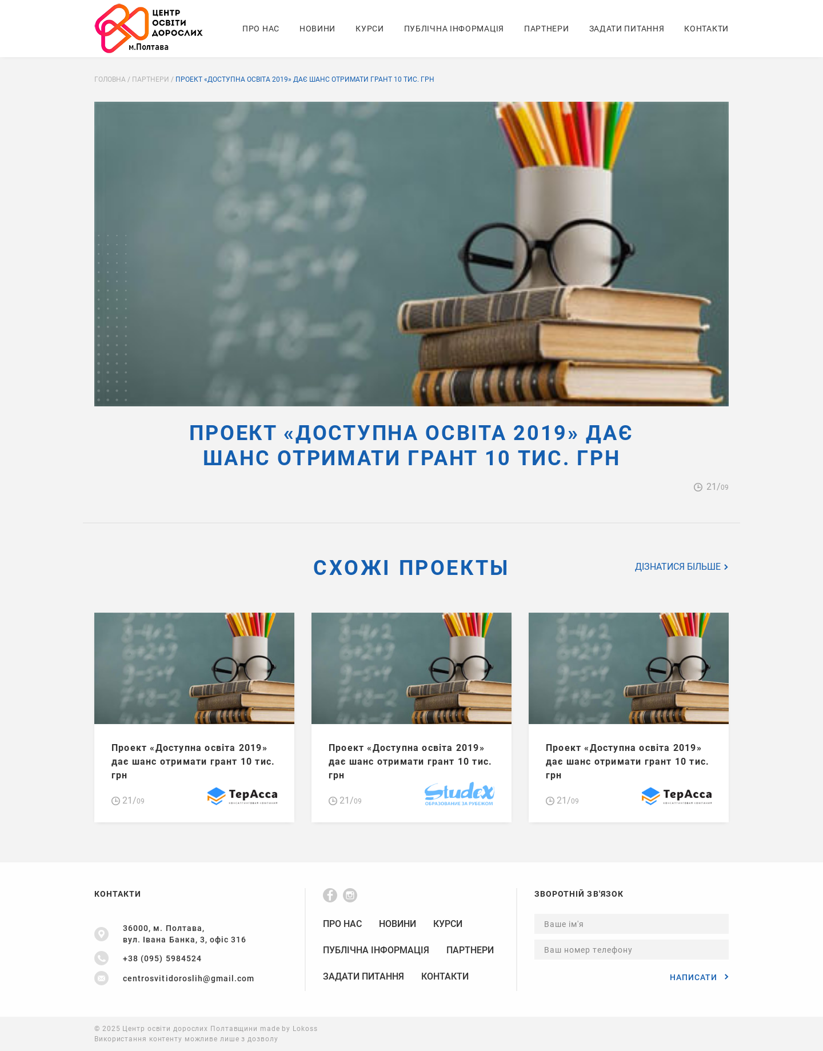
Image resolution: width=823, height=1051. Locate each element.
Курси (369, 28)
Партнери (546, 28)
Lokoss (305, 1029)
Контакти (706, 28)
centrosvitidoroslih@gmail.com (188, 978)
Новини (317, 28)
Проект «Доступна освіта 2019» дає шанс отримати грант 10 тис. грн (193, 761)
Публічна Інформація (454, 28)
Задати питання (627, 28)
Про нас (260, 28)
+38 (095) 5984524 (162, 958)
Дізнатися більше (682, 566)
